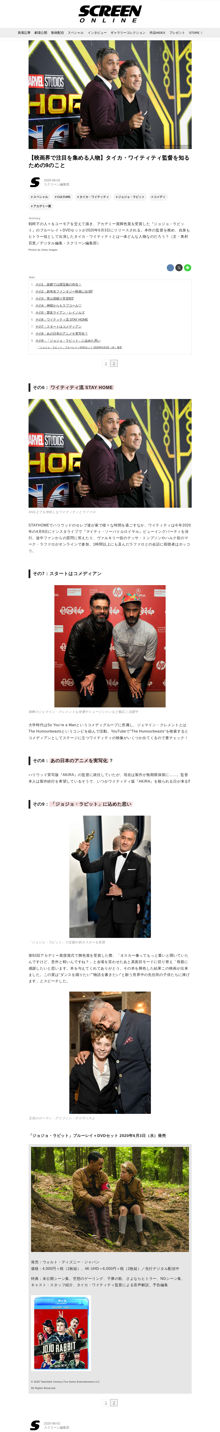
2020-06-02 (52, 180)
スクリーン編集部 (56, 184)
